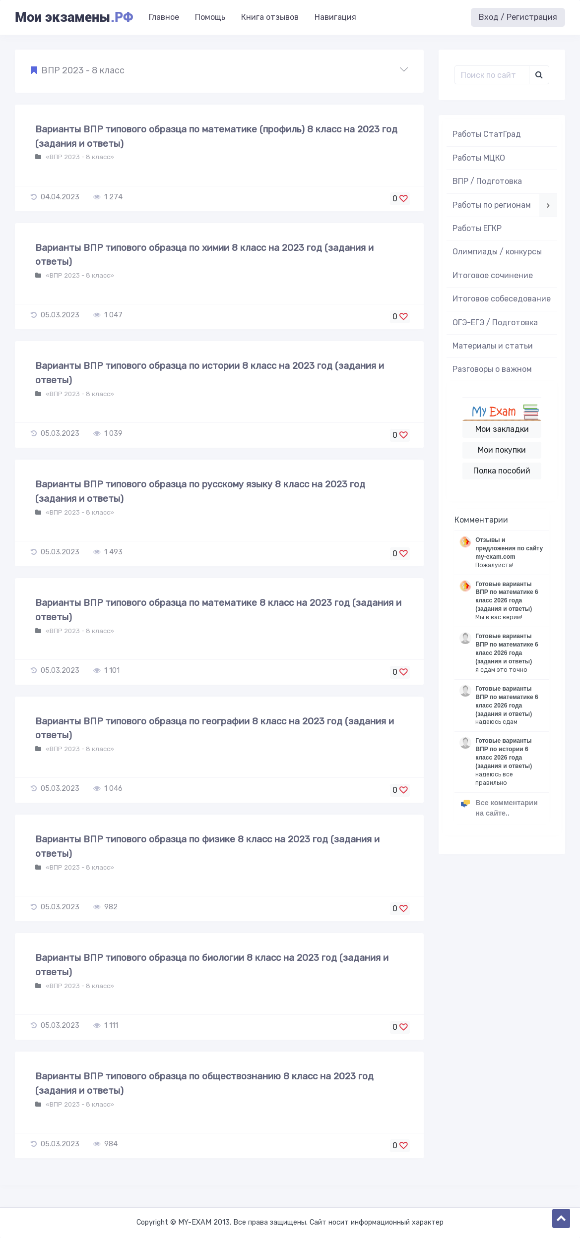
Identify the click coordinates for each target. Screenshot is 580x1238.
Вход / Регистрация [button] (518, 17)
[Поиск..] (491, 74)
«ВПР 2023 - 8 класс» (79, 157)
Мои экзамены (74, 17)
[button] (219, 71)
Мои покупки (502, 450)
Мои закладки (502, 429)
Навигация (335, 17)
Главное (164, 17)
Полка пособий (501, 470)
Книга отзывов (270, 17)
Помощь (210, 17)
